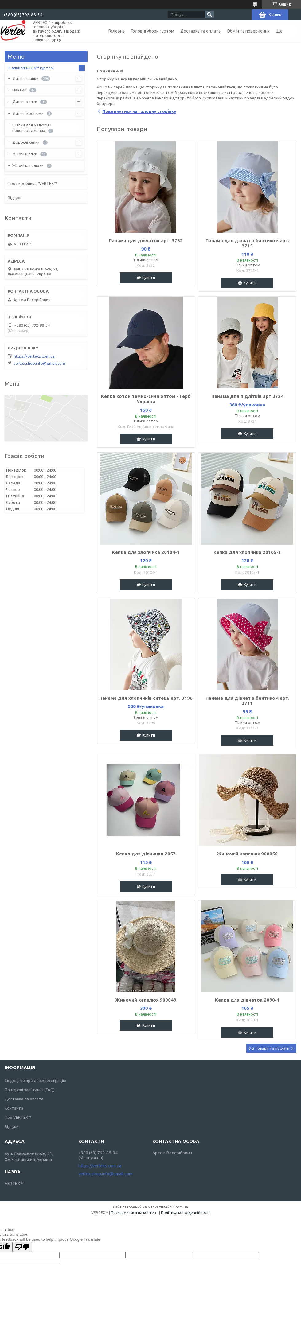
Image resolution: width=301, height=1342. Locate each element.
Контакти (14, 1108)
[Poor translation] (22, 1247)
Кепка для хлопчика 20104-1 (146, 552)
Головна (116, 31)
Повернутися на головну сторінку (139, 111)
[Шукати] (209, 14)
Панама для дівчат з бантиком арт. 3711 (247, 700)
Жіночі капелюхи (28, 165)
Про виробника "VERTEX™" (33, 183)
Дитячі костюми (28, 113)
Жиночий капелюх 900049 (145, 999)
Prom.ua (180, 1207)
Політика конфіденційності (185, 1213)
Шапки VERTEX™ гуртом (30, 68)
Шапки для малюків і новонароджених (31, 128)
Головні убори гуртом (152, 31)
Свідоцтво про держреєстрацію (35, 1080)
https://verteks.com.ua (34, 356)
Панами (19, 90)
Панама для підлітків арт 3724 (247, 396)
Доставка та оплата (200, 31)
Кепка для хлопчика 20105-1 (247, 552)
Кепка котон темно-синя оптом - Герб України (146, 399)
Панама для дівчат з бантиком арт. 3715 (247, 243)
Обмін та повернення (248, 31)
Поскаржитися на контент (134, 1213)
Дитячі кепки (24, 101)
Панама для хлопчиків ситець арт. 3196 (146, 698)
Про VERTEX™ (18, 1117)
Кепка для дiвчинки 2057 (146, 853)
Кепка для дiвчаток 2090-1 (247, 999)
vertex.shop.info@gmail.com (39, 363)
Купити (148, 277)
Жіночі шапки (24, 154)
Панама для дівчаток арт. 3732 (146, 240)
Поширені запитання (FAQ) (30, 1089)
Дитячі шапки (25, 78)
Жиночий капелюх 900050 (247, 853)
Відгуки (15, 198)
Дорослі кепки (26, 142)
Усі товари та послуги (269, 1048)
